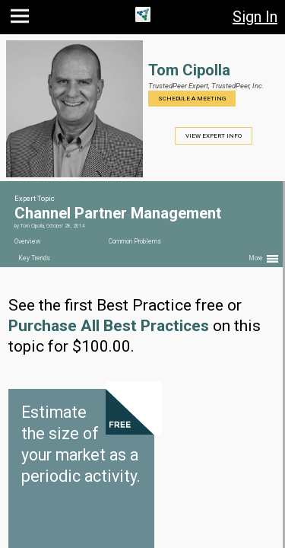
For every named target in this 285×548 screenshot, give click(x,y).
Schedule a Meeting (192, 98)
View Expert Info (213, 135)
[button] (22, 19)
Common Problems (135, 241)
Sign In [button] (255, 17)
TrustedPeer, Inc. (237, 85)
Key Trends (34, 258)
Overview (27, 241)
